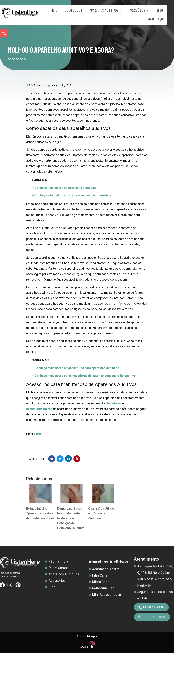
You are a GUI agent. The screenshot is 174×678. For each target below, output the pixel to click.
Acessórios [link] (146, 10)
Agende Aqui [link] (163, 19)
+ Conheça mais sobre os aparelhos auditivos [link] (64, 188)
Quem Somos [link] (80, 10)
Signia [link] (37, 433)
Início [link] (60, 10)
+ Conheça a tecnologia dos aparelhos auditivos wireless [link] (72, 195)
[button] (51, 458)
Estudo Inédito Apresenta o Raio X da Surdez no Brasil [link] (40, 513)
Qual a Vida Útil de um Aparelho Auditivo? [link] (101, 513)
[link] (4, 33)
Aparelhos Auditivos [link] (113, 10)
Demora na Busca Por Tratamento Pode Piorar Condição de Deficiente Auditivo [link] (70, 518)
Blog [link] (167, 10)
